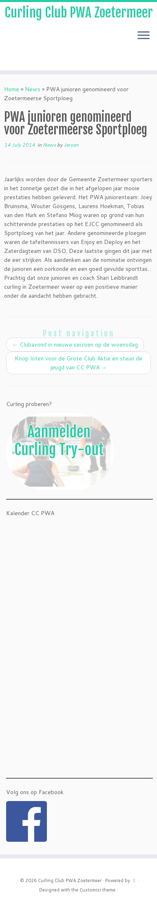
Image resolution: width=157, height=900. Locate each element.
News (32, 89)
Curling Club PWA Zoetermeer (78, 13)
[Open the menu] (143, 36)
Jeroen (71, 144)
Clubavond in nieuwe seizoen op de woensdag (75, 344)
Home (11, 89)
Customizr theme (97, 890)
